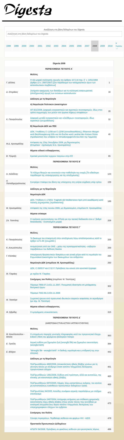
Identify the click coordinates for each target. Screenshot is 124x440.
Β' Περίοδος (119, 46)
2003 (56, 46)
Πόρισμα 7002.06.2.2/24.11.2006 (45, 293)
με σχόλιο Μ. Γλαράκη (40, 274)
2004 (64, 46)
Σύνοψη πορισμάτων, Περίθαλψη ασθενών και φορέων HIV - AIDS (60, 418)
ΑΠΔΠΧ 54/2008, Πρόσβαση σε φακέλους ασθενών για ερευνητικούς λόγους (64, 429)
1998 (8, 46)
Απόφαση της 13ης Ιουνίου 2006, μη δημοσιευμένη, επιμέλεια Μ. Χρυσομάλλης (66, 208)
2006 (79, 46)
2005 (71, 46)
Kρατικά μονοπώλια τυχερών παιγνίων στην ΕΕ (51, 156)
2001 (39, 46)
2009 (102, 46)
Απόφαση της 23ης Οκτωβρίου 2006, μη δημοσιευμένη (55, 142)
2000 (24, 46)
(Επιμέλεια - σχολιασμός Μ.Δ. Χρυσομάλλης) (50, 145)
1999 (16, 46)
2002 (48, 46)
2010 (110, 46)
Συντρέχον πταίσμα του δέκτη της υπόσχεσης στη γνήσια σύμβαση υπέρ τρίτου (66, 182)
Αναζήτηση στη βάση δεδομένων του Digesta (64, 29)
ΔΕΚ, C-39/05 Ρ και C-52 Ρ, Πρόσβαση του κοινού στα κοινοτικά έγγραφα (63, 268)
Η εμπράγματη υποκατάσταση (43, 312)
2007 (87, 46)
